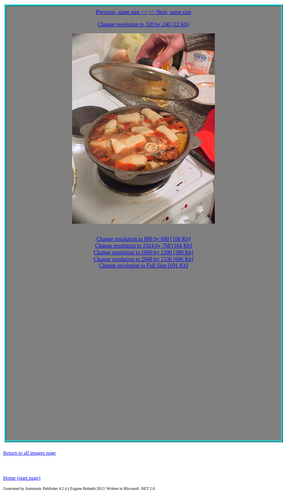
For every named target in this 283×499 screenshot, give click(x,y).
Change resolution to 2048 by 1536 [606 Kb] (143, 259)
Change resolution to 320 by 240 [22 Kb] (143, 24)
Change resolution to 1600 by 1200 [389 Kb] (143, 252)
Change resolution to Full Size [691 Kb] (143, 266)
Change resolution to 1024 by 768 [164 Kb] (143, 246)
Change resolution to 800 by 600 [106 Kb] (143, 239)
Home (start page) (21, 478)
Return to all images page (29, 453)
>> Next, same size (170, 12)
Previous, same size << (121, 12)
